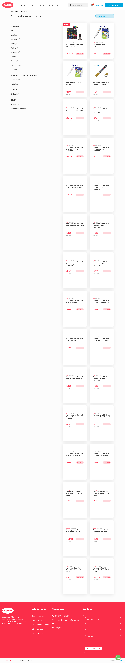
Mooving (15, 39)
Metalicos (16, 84)
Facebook (57, 624)
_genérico (16, 65)
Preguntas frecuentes (40, 625)
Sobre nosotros (38, 616)
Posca (15, 31)
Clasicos (15, 80)
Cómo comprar (38, 629)
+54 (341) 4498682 (60, 616)
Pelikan (15, 48)
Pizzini (14, 61)
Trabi (14, 43)
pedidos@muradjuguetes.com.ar (65, 620)
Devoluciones (37, 620)
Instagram (57, 628)
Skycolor (15, 52)
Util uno (15, 69)
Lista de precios (38, 633)
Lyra (14, 35)
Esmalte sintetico (18, 109)
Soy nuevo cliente (114, 5)
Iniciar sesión (99, 5)
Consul (15, 56)
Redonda (15, 94)
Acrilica (15, 104)
